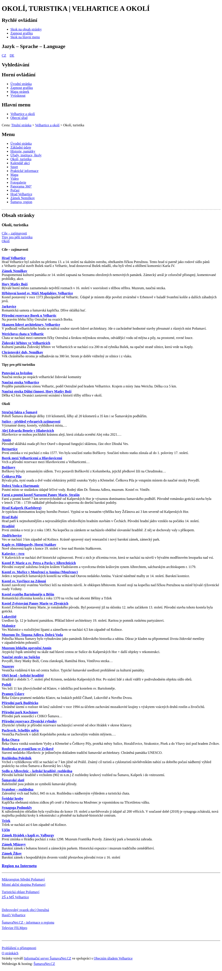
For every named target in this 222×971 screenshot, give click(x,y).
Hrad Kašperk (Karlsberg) (21, 508)
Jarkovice (9, 306)
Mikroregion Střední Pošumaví (23, 879)
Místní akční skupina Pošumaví (23, 884)
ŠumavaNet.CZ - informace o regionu (28, 922)
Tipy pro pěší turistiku (18, 364)
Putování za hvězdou (17, 373)
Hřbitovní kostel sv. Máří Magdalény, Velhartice (37, 293)
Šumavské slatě (13, 780)
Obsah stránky (18, 215)
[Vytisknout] (17, 95)
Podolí (6, 684)
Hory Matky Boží (15, 284)
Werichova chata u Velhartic (23, 334)
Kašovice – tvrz (13, 553)
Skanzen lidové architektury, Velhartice (31, 324)
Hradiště (8, 526)
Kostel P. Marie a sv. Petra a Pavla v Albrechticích (39, 563)
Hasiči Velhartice (13, 915)
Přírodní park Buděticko (20, 703)
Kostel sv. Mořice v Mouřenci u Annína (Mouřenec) (40, 572)
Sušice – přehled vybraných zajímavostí (31, 421)
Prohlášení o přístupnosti (19, 948)
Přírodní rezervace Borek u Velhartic (29, 315)
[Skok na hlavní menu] (25, 37)
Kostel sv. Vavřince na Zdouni (24, 581)
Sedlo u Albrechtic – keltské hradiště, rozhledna (37, 771)
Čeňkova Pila (11, 476)
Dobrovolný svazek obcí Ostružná (25, 910)
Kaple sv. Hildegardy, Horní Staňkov (29, 544)
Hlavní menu (16, 105)
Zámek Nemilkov (14, 271)
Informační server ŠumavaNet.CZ (47, 958)
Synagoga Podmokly (17, 807)
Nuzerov (8, 666)
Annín (6, 440)
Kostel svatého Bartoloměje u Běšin (28, 594)
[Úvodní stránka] (21, 84)
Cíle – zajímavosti (15, 249)
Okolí (6, 404)
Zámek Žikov (12, 853)
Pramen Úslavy (13, 694)
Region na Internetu (19, 865)
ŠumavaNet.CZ (44, 964)
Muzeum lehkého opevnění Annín (26, 648)
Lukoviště (9, 616)
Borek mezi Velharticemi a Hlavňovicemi (32, 458)
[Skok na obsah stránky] (26, 29)
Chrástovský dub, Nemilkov (22, 352)
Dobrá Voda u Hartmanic (20, 486)
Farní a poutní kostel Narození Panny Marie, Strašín (41, 495)
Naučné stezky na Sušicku (21, 657)
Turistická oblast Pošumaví (20, 892)
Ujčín (6, 830)
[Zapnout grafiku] (21, 33)
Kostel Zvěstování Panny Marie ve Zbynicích (35, 603)
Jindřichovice (12, 535)
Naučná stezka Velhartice (20, 382)
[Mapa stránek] (19, 91)
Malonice (8, 626)
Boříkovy (8, 467)
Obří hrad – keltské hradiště (23, 675)
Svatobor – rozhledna (17, 789)
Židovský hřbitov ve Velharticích (26, 343)
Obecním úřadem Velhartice (113, 958)
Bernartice (10, 449)
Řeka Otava (10, 739)
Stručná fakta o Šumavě (19, 412)
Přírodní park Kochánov (20, 712)
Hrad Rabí (10, 517)
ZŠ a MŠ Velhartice (15, 897)
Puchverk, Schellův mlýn (20, 730)
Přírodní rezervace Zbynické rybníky (29, 721)
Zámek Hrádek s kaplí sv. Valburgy (28, 835)
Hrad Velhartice (14, 258)
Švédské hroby (12, 798)
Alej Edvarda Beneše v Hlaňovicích (28, 430)
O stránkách (10, 953)
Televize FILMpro (14, 928)
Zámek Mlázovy (14, 844)
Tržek (6, 821)
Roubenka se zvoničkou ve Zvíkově (28, 749)
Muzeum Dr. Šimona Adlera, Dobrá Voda (32, 635)
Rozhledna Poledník (16, 758)
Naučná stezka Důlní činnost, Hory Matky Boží (36, 391)
